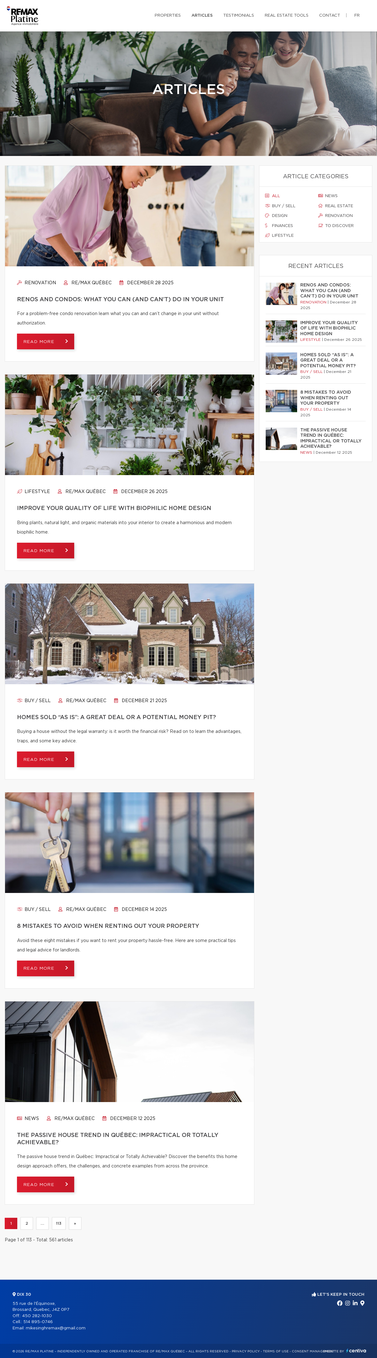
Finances (279, 226)
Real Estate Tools (286, 16)
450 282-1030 (37, 1316)
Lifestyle (33, 492)
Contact (329, 16)
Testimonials (238, 16)
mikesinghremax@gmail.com (56, 1328)
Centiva (356, 1351)
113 (59, 1223)
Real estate (335, 206)
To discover (336, 226)
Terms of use (276, 1351)
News (28, 1119)
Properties (168, 16)
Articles (202, 16)
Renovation (36, 283)
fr (357, 16)
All (272, 196)
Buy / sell (34, 701)
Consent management (313, 1351)
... (42, 1223)
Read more (39, 342)
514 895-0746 (38, 1322)
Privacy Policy (246, 1351)
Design (276, 215)
